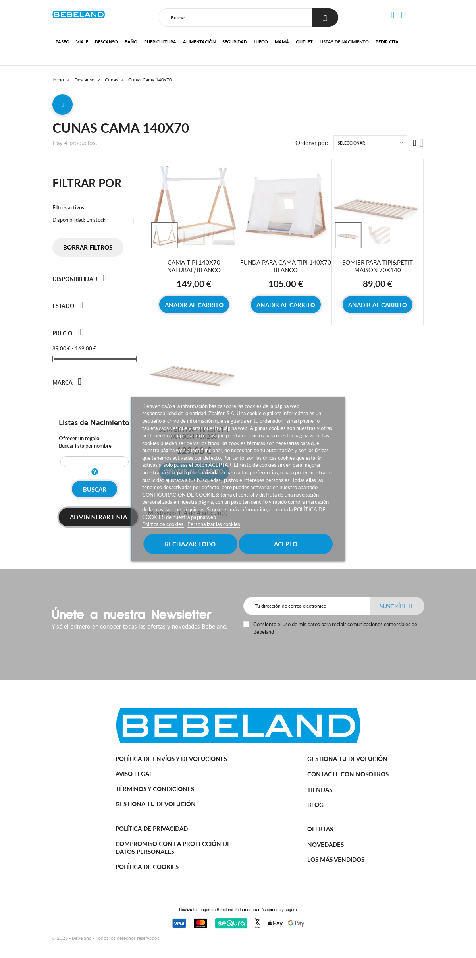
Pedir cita (387, 41)
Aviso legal (134, 773)
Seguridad (234, 41)
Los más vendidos (335, 859)
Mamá (282, 41)
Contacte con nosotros (348, 774)
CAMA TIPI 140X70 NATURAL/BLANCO (194, 266)
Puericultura (160, 41)
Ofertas (320, 828)
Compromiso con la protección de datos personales (173, 847)
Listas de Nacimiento (94, 422)
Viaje (82, 41)
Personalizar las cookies (213, 524)
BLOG (315, 804)
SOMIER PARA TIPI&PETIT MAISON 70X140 (377, 266)
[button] (393, 15)
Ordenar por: (311, 142)
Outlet (304, 41)
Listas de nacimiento (344, 41)
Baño (131, 41)
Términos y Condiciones (155, 788)
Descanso (106, 41)
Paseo (62, 41)
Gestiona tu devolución (156, 803)
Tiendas (319, 789)
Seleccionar (351, 143)
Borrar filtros (87, 247)
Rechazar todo (190, 544)
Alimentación (199, 41)
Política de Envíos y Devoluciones (171, 758)
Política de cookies (163, 524)
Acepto (285, 544)
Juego (261, 41)
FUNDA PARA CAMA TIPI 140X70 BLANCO (285, 266)
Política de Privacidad (152, 828)
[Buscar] (235, 17)
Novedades (325, 844)
